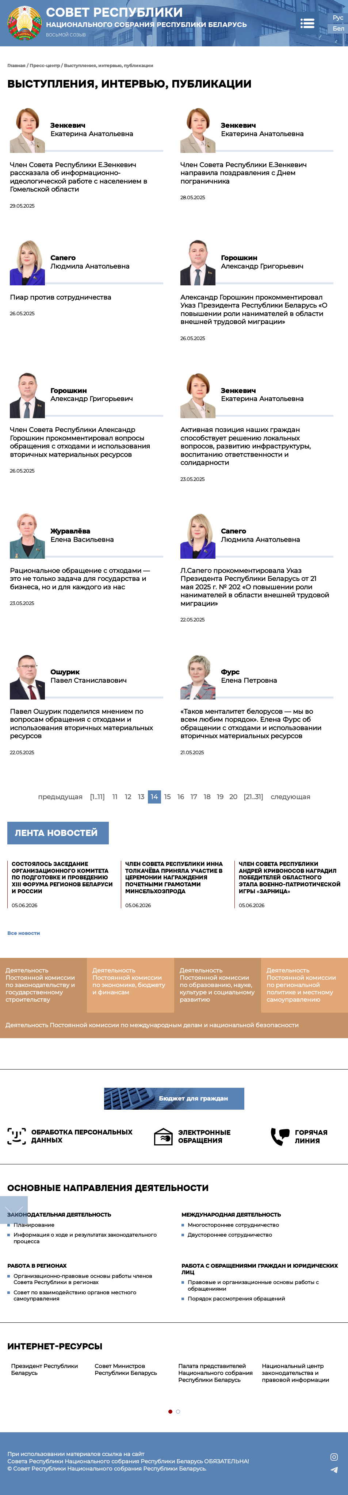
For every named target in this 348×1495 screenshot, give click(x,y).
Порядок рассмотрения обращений (236, 1298)
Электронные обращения (192, 1136)
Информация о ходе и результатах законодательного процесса (85, 1238)
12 (128, 797)
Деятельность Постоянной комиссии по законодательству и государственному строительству (40, 985)
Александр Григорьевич (262, 262)
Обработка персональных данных (70, 1136)
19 (220, 797)
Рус (338, 17)
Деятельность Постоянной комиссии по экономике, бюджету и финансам (128, 981)
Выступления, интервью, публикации (108, 65)
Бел (338, 28)
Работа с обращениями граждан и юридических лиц (259, 1269)
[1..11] (97, 797)
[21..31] (253, 797)
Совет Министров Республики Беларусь (126, 1369)
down (14, 1210)
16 (180, 797)
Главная (16, 65)
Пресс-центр (45, 65)
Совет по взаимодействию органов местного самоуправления (75, 1295)
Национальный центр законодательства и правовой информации (295, 1373)
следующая (290, 797)
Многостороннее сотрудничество (233, 1225)
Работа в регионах (36, 1266)
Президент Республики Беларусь (44, 1369)
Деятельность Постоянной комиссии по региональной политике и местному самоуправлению (301, 985)
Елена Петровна (249, 676)
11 (115, 797)
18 (207, 797)
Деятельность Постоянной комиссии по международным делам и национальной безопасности (152, 1025)
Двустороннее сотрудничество (230, 1235)
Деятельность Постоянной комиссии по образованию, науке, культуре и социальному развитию (217, 985)
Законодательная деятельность (59, 1214)
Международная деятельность (231, 1214)
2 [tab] (178, 1412)
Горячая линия (299, 1137)
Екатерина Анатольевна (91, 130)
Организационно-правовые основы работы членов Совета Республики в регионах (83, 1279)
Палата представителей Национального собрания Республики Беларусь (215, 1373)
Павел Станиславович (88, 676)
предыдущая (60, 797)
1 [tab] (171, 1412)
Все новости (23, 933)
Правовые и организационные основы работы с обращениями (253, 1285)
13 (141, 797)
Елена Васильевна (82, 535)
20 (233, 797)
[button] (307, 23)
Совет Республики (146, 17)
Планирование (34, 1225)
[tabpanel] (49, 1370)
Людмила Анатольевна (90, 262)
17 (194, 797)
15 (167, 797)
